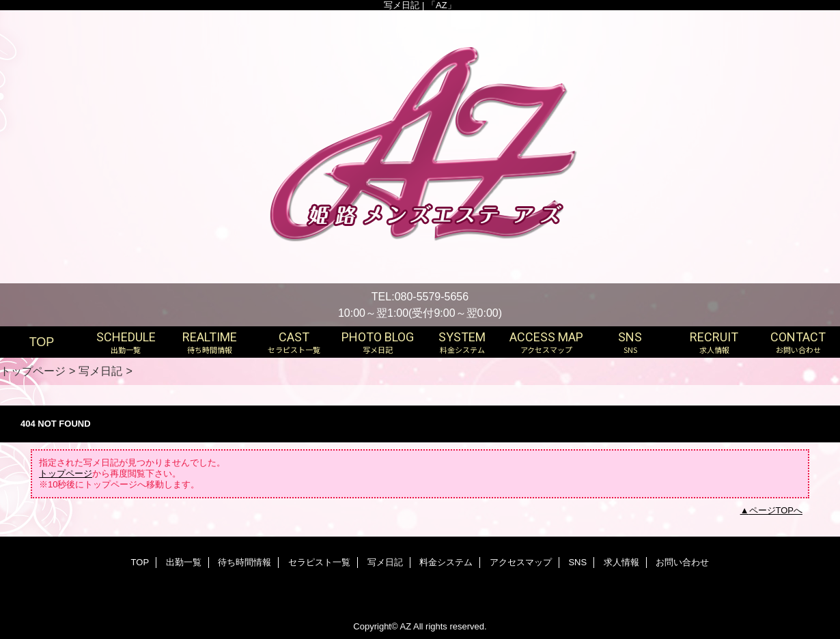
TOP (42, 342)
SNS (577, 562)
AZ (405, 626)
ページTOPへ (776, 510)
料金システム (446, 562)
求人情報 (621, 562)
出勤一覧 (183, 562)
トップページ (33, 371)
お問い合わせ (682, 562)
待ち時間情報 (244, 562)
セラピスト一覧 (319, 562)
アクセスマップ (521, 562)
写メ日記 (100, 371)
